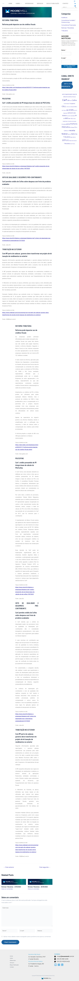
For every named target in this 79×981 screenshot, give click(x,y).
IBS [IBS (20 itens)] (67, 110)
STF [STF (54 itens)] (64, 140)
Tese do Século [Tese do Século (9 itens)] (73, 140)
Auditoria (64, 17)
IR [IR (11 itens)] (64, 118)
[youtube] (75, 6)
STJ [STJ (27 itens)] (67, 140)
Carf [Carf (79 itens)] (64, 100)
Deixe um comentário (7, 889)
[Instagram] (74, 1)
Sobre (19, 3)
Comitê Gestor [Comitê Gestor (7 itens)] (66, 103)
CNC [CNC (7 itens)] (71, 100)
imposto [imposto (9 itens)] (65, 113)
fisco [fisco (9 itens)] (65, 110)
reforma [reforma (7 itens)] (69, 134)
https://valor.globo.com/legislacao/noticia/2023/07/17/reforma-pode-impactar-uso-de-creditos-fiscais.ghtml (26, 447)
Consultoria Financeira (68, 25)
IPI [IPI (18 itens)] (76, 115)
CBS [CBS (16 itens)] (68, 100)
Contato (65, 3)
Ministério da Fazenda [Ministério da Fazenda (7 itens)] (72, 121)
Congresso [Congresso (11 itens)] (72, 103)
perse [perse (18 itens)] (68, 124)
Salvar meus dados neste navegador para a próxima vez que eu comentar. (27, 936)
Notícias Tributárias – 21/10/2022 (11, 887)
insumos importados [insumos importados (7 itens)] (71, 115)
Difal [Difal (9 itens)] (75, 106)
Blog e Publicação (53, 3)
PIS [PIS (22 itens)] (76, 124)
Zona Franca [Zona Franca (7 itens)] (72, 143)
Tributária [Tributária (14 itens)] (67, 143)
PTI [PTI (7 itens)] (68, 130)
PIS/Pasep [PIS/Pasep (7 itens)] (72, 127)
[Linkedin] (62, 965)
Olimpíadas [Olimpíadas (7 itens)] (64, 124)
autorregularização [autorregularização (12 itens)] (67, 94)
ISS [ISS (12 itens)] (72, 118)
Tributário (64, 30)
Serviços (40, 3)
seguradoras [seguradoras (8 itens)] (73, 137)
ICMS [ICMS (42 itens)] (71, 110)
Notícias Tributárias (67, 28)
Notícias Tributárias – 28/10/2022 (38, 887)
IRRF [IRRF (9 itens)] (69, 118)
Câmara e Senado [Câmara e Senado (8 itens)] (70, 106)
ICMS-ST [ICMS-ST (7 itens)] (75, 110)
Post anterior (9, 867)
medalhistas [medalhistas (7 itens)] (65, 121)
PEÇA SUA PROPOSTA (66, 85)
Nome (63, 50)
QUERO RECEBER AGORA (69, 66)
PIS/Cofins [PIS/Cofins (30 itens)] (66, 127)
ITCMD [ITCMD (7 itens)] (74, 118)
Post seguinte (44, 867)
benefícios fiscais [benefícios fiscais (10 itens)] (71, 96)
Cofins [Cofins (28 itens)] (74, 100)
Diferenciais (29, 3)
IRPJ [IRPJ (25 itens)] (66, 118)
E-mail (63, 58)
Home (10, 3)
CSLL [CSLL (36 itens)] (64, 106)
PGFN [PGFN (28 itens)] (72, 124)
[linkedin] (75, 3)
